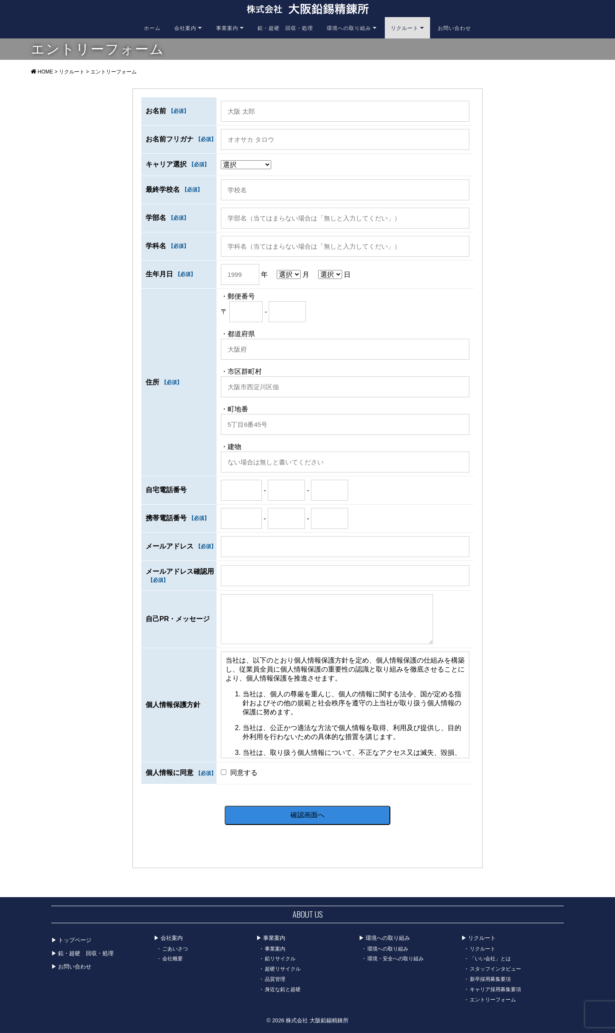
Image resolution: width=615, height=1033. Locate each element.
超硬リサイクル (283, 968)
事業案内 (230, 27)
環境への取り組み (352, 27)
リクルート (407, 27)
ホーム (152, 27)
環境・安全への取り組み (395, 958)
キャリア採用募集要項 (495, 988)
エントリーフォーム (493, 999)
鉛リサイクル (280, 958)
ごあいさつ (175, 948)
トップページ (74, 939)
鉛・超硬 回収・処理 (285, 27)
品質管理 (275, 978)
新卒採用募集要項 (490, 978)
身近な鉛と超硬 (283, 988)
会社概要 (172, 958)
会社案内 (188, 27)
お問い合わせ (454, 27)
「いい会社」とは (490, 958)
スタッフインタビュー (495, 968)
